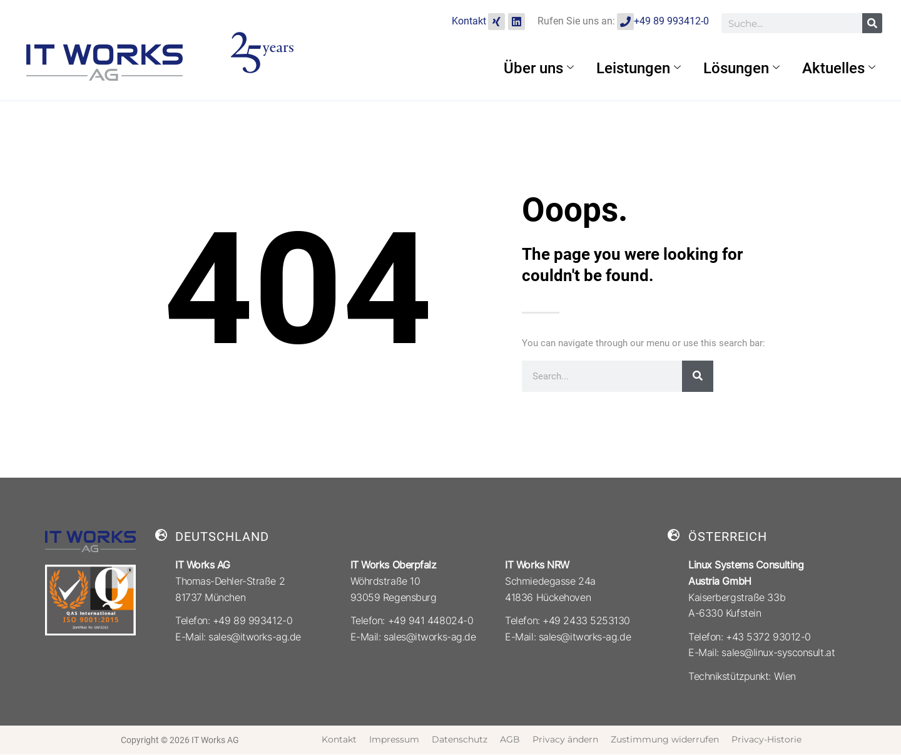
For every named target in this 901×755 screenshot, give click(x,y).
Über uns (539, 68)
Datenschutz (459, 739)
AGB (510, 739)
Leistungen (638, 68)
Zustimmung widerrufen (665, 739)
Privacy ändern (565, 739)
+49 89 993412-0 (671, 21)
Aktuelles (838, 68)
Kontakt (469, 21)
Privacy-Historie (766, 739)
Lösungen (741, 68)
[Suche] (872, 23)
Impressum (394, 739)
